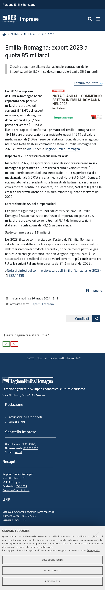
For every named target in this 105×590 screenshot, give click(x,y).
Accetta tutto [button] (52, 570)
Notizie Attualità (33, 34)
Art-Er (31, 148)
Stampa (94, 290)
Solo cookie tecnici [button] (52, 560)
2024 (51, 34)
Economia (48, 304)
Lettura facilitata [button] (88, 83)
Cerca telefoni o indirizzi (16, 490)
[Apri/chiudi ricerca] (90, 19)
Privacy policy (93, 550)
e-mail (21, 422)
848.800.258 (30, 448)
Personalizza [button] (52, 581)
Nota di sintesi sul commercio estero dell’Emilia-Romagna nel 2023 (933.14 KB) (53, 273)
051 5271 (21, 486)
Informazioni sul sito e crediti (25, 417)
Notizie (15, 34)
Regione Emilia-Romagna (19, 4)
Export (35, 304)
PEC (24, 520)
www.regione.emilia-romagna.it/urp (34, 512)
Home (5, 34)
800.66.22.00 (28, 516)
